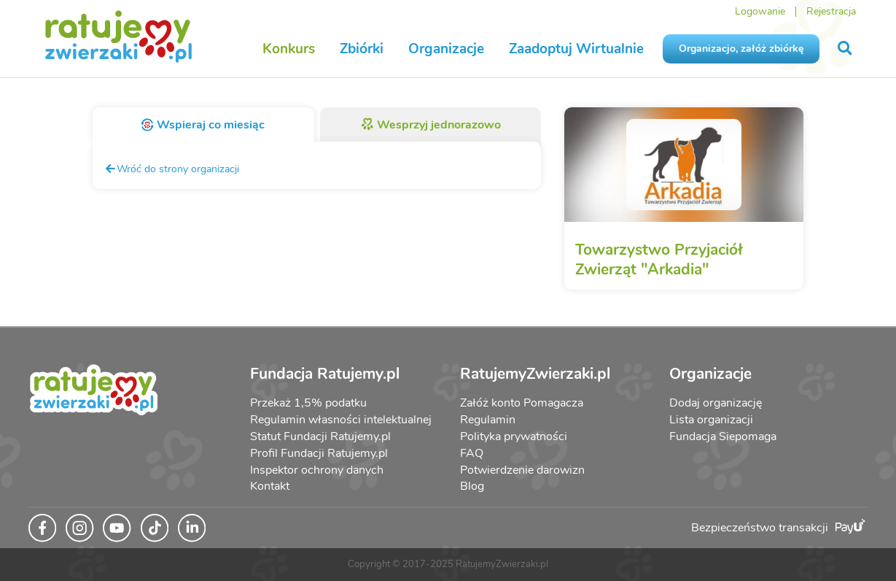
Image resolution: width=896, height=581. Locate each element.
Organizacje (446, 48)
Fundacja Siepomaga (722, 436)
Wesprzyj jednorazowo (430, 125)
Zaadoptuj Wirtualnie (576, 48)
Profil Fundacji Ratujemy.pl (319, 453)
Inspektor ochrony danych (316, 470)
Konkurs (288, 48)
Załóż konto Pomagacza (521, 403)
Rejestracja (831, 11)
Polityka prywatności (513, 436)
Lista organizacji (711, 420)
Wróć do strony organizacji (171, 168)
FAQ (471, 453)
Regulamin (487, 420)
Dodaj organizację (715, 403)
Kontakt (269, 486)
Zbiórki (361, 48)
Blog (472, 486)
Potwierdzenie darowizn (522, 470)
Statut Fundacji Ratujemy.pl (320, 436)
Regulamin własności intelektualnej (341, 420)
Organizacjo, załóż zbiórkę (741, 48)
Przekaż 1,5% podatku (308, 403)
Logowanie (760, 11)
